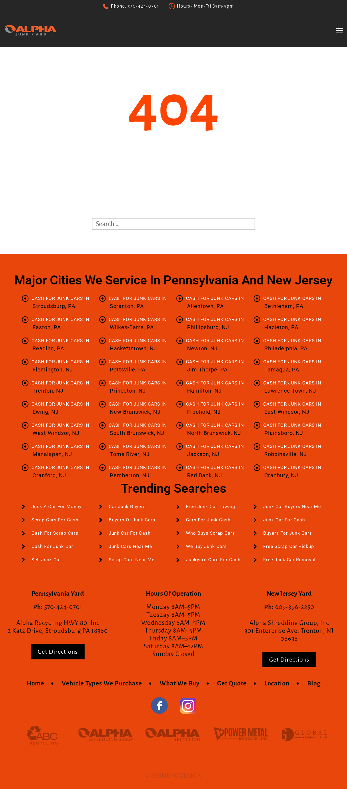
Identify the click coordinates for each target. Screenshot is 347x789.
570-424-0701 (143, 6)
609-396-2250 (294, 607)
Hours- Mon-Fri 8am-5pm (205, 6)
